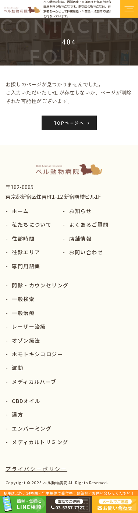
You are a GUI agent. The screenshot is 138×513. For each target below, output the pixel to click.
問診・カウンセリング (37, 285)
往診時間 (20, 238)
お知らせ (77, 211)
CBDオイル (23, 400)
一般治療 (20, 312)
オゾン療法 (23, 340)
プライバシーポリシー (36, 469)
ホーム (17, 211)
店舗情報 (77, 238)
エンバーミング (29, 428)
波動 (14, 367)
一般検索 (20, 299)
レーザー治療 (26, 326)
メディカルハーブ (31, 381)
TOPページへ (69, 123)
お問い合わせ (83, 252)
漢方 (14, 414)
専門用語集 (23, 266)
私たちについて (29, 224)
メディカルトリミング (37, 442)
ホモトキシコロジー (34, 354)
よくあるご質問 (86, 224)
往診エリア (23, 252)
